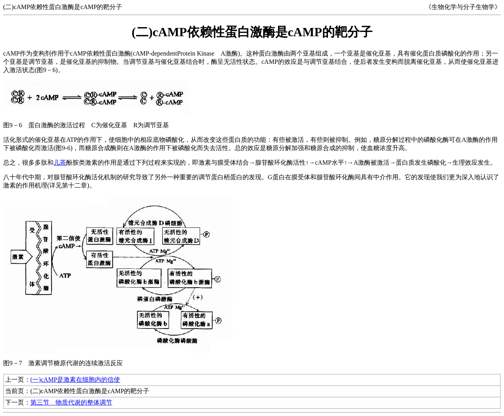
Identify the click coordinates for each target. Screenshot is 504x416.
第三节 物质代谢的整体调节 (71, 402)
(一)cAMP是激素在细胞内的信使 (75, 379)
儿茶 (60, 162)
